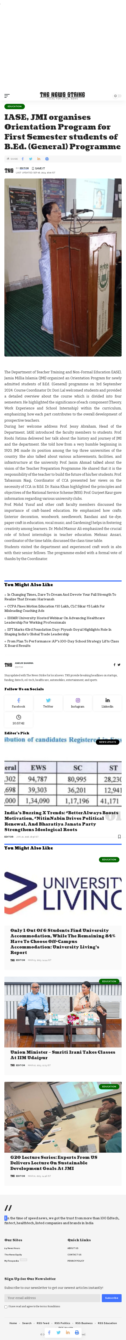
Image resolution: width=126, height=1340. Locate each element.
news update (107, 742)
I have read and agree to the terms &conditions (34, 1306)
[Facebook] (115, 665)
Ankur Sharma (24, 663)
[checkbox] (5, 1307)
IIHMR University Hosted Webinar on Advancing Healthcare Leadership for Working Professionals (54, 620)
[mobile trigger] (8, 96)
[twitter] (119, 665)
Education (15, 106)
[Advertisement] (63, 48)
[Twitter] (48, 703)
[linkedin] (107, 703)
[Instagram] (78, 703)
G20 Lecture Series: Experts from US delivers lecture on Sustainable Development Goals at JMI (53, 1163)
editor (24, 168)
